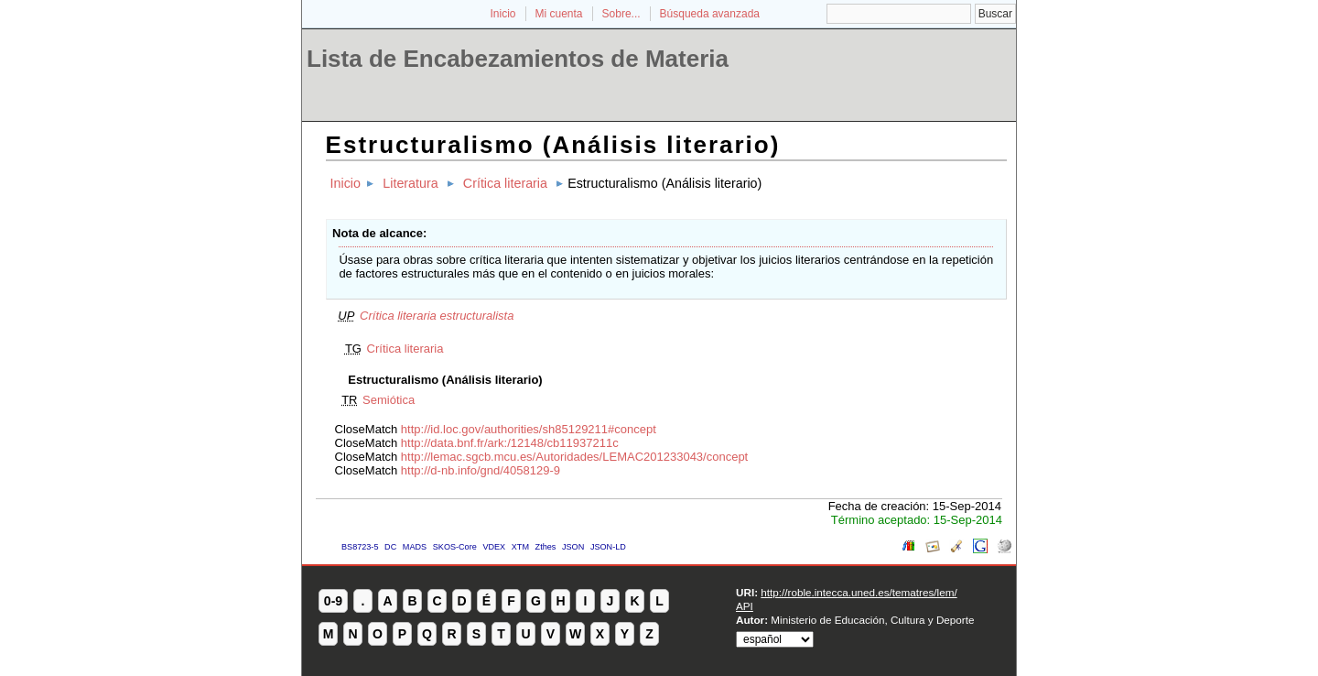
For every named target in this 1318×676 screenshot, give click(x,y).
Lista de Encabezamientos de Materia (518, 58)
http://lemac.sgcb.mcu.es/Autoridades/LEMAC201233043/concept (574, 456)
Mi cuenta (559, 13)
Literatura (410, 183)
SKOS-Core (455, 546)
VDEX (493, 546)
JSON (573, 546)
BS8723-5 (359, 546)
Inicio (502, 13)
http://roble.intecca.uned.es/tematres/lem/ (858, 592)
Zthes (545, 546)
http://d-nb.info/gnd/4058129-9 (480, 470)
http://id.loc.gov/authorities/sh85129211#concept (528, 429)
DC (390, 546)
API (744, 606)
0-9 (333, 601)
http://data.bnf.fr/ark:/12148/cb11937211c (510, 443)
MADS (415, 546)
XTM (520, 546)
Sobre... (621, 13)
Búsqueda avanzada (710, 13)
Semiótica (388, 400)
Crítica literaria (505, 183)
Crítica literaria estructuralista (436, 315)
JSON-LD (608, 546)
